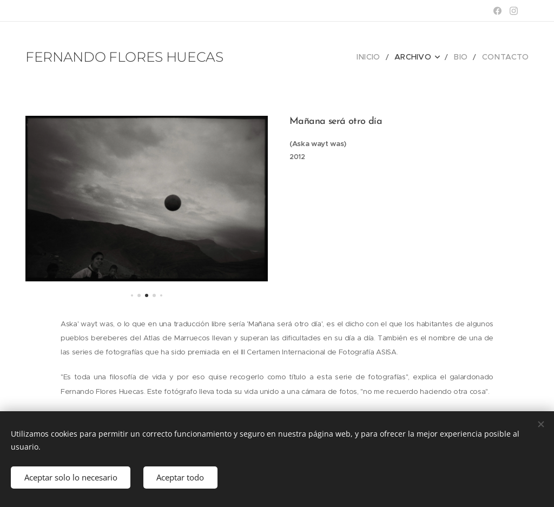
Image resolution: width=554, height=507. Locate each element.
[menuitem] (380, 56)
